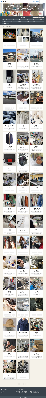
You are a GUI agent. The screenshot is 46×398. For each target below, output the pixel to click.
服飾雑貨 (19, 21)
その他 (34, 21)
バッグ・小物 (27, 21)
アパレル (5, 23)
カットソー (5, 19)
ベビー (5, 21)
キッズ (12, 21)
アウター (41, 21)
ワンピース (41, 19)
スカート (33, 19)
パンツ (27, 19)
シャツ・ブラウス (12, 19)
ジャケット (19, 19)
